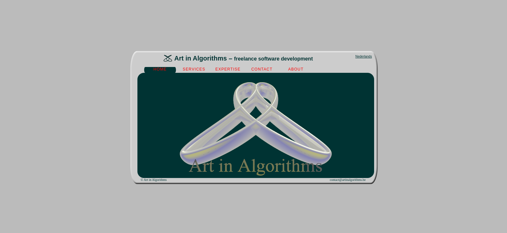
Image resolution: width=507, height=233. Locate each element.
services (194, 69)
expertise (228, 69)
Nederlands (363, 56)
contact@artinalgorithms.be (348, 180)
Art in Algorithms (155, 180)
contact (262, 69)
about (295, 69)
